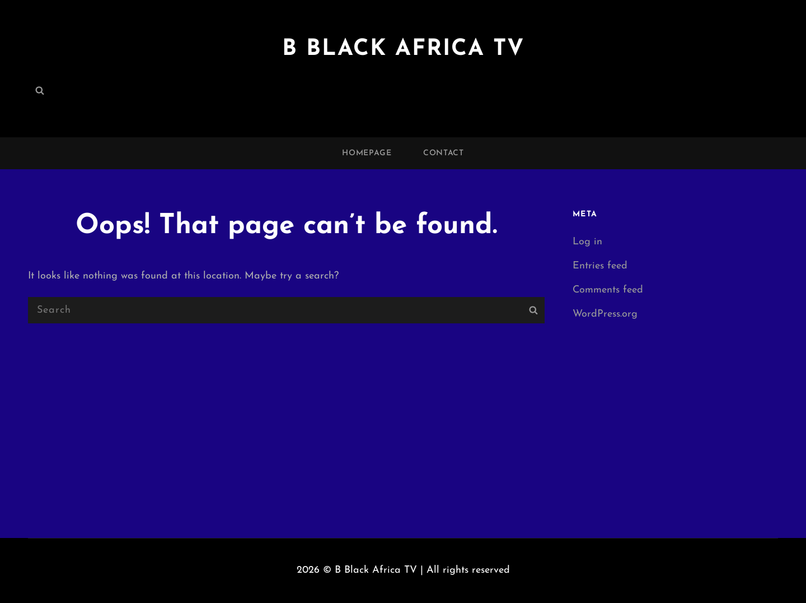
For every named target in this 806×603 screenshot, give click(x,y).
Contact (443, 153)
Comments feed (608, 290)
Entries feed (600, 266)
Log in (587, 241)
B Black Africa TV (403, 49)
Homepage (367, 153)
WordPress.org (605, 314)
